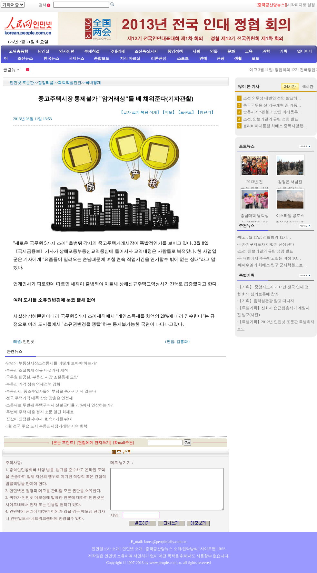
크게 (136, 112)
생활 (238, 58)
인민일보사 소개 (106, 549)
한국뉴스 (51, 58)
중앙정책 (175, 51)
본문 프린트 (63, 442)
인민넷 (29, 341)
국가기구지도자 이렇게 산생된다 (266, 244)
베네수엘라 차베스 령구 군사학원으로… (272, 265)
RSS (222, 549)
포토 (255, 58)
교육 (249, 51)
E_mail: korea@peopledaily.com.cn (158, 541)
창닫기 (205, 112)
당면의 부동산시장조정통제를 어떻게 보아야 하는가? (51, 363)
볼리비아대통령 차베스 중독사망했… (275, 126)
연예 (202, 58)
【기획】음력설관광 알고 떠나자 (266, 301)
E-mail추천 (123, 442)
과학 (266, 51)
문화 (231, 51)
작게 (153, 112)
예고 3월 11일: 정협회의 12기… (264, 237)
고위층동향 (18, 51)
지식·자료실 (130, 58)
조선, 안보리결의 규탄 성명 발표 (270, 119)
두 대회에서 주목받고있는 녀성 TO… (269, 258)
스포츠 (182, 58)
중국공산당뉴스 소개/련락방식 (171, 549)
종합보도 (101, 58)
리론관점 (158, 58)
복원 (144, 112)
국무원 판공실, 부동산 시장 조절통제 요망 (42, 377)
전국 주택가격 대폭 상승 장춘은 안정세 (40, 398)
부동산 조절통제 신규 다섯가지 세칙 (37, 370)
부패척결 (92, 51)
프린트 (186, 112)
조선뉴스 (25, 58)
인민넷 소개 (132, 549)
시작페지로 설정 (301, 5)
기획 (283, 51)
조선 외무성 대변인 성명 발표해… (272, 98)
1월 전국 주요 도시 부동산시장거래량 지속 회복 (46, 426)
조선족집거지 (146, 51)
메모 (169, 112)
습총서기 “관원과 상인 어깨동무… (272, 112)
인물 (214, 51)
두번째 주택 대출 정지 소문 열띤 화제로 (40, 412)
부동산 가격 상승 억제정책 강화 (33, 384)
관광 (220, 58)
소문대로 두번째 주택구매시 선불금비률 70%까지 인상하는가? (59, 405)
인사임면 (66, 51)
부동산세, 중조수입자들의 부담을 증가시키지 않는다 (51, 391)
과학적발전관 (69, 82)
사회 (196, 51)
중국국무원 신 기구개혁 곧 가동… (272, 105)
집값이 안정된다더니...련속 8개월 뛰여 (39, 419)
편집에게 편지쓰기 (94, 442)
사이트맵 (208, 549)
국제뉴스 (76, 58)
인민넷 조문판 (22, 82)
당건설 (43, 51)
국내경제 (117, 51)
